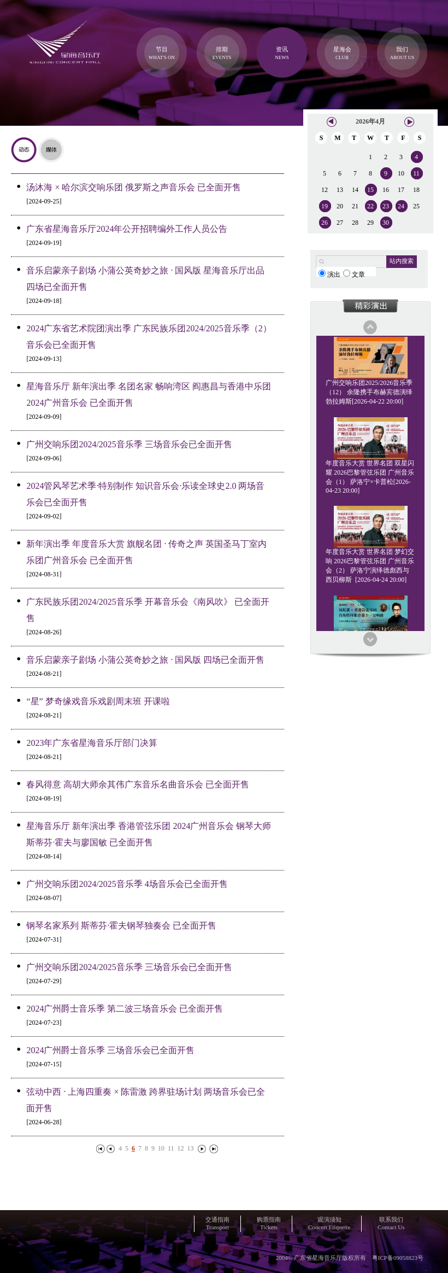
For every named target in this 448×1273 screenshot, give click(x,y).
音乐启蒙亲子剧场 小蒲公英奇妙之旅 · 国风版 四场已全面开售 (145, 659)
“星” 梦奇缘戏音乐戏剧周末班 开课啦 (97, 701)
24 (401, 206)
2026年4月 (370, 121)
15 (370, 190)
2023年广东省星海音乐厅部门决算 (91, 743)
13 (190, 1148)
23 (385, 206)
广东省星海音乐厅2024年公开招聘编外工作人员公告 (126, 228)
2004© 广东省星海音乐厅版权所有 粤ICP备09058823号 (349, 1257)
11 (171, 1148)
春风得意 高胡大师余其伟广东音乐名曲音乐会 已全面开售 (137, 784)
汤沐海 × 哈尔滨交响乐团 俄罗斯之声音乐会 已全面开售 (133, 187)
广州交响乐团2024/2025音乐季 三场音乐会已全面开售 (129, 444)
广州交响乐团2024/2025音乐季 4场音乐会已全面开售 (126, 884)
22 (370, 206)
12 (181, 1148)
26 (324, 222)
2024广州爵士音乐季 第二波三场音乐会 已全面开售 (124, 1008)
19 (324, 206)
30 (385, 222)
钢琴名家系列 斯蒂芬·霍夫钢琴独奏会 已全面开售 (121, 925)
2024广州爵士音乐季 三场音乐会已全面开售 (110, 1050)
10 (161, 1148)
